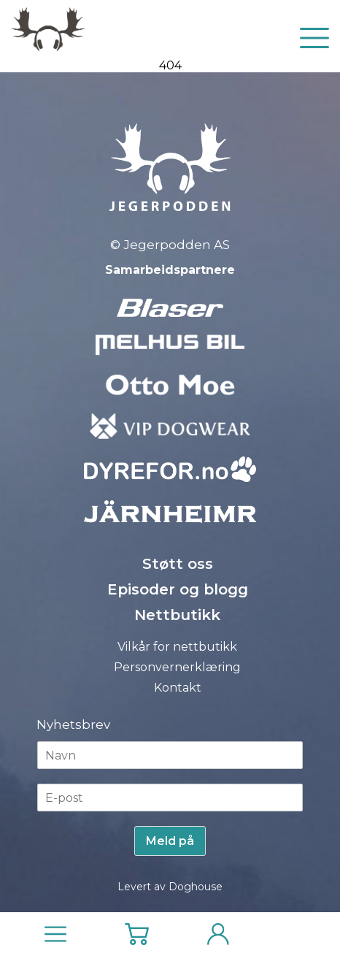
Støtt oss (177, 564)
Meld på (170, 841)
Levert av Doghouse (170, 886)
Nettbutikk (177, 615)
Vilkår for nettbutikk (177, 647)
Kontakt (177, 688)
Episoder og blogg (177, 589)
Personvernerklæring (177, 667)
